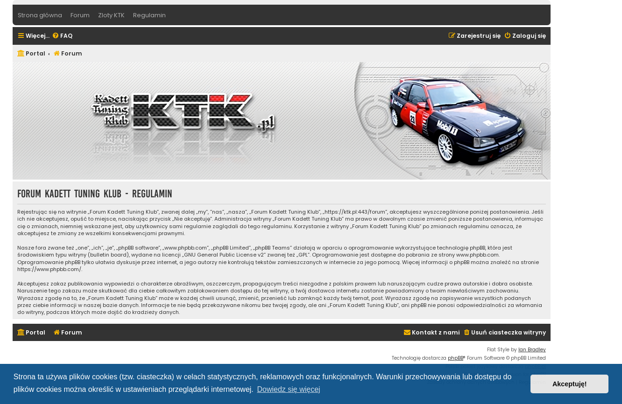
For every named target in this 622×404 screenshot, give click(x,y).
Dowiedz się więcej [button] (288, 389)
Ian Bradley (532, 349)
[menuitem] (62, 36)
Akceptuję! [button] (569, 384)
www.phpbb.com (477, 254)
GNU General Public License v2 (224, 254)
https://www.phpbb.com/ (49, 269)
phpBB (455, 358)
